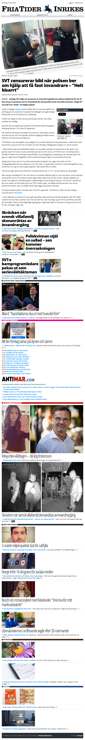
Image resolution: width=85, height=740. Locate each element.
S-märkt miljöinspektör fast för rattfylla (25, 545)
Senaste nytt (42, 15)
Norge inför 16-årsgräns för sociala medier (27, 572)
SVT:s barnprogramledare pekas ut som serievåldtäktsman (20, 265)
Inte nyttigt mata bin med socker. (16, 660)
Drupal (79, 735)
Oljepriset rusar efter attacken (17, 357)
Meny (70, 15)
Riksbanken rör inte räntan (16, 355)
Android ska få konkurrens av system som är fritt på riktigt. (26, 682)
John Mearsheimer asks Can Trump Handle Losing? (22, 397)
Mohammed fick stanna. (12, 460)
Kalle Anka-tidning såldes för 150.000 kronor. (20, 707)
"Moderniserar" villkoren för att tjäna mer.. (19, 345)
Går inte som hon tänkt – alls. (14, 252)
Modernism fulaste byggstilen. (14, 729)
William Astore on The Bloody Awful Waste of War (22, 392)
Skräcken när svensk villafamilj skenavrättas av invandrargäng (18, 218)
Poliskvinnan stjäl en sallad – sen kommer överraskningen (42, 242)
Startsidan (14, 15)
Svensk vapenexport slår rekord (18, 373)
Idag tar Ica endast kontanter (17, 363)
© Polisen (79, 136)
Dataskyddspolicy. (45, 735)
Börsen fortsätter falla (14, 371)
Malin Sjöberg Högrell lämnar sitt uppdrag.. (19, 635)
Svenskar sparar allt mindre (16, 361)
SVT (21, 175)
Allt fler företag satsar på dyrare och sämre (27, 341)
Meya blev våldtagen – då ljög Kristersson (27, 456)
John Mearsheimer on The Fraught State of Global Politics (25, 399)
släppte (18, 109)
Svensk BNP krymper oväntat (17, 359)
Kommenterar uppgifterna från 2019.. (17, 609)
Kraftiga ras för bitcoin (14, 353)
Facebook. (18, 193)
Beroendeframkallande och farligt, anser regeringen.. (23, 576)
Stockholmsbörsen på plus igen (18, 369)
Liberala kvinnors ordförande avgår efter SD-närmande (35, 630)
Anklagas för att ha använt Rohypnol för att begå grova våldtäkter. (28, 276)
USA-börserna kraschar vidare (17, 365)
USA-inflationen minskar (15, 367)
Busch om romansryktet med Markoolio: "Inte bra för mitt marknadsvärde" (37, 602)
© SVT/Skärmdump (76, 76)
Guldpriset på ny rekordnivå (17, 350)
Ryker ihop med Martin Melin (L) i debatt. (19, 318)
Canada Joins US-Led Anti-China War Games (20, 394)
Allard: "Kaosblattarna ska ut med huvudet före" (31, 313)
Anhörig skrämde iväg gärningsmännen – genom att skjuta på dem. (29, 229)
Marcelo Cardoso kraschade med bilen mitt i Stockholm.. (25, 550)
